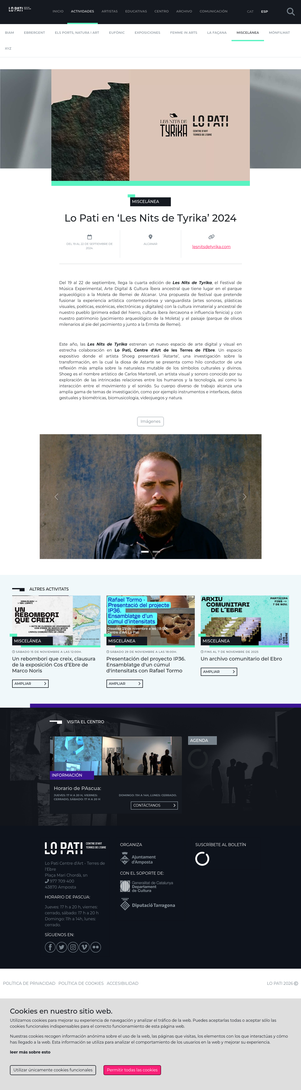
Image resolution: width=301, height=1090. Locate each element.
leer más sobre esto (30, 1052)
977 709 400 (59, 881)
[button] (291, 12)
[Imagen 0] (145, 551)
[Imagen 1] (156, 551)
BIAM (9, 32)
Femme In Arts (183, 32)
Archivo (184, 11)
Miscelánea (247, 32)
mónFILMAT (279, 32)
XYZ (8, 48)
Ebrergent (34, 32)
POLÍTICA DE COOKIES (81, 983)
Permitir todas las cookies (132, 1070)
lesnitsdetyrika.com (211, 246)
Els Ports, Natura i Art (77, 32)
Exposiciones (147, 32)
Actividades (82, 11)
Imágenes (150, 421)
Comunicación (214, 11)
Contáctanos (154, 805)
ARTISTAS (109, 11)
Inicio (58, 11)
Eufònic (117, 32)
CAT (250, 11)
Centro (162, 11)
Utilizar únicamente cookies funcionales (53, 1070)
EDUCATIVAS (136, 11)
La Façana (217, 32)
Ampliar (30, 683)
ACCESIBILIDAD (122, 983)
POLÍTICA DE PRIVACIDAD (29, 983)
